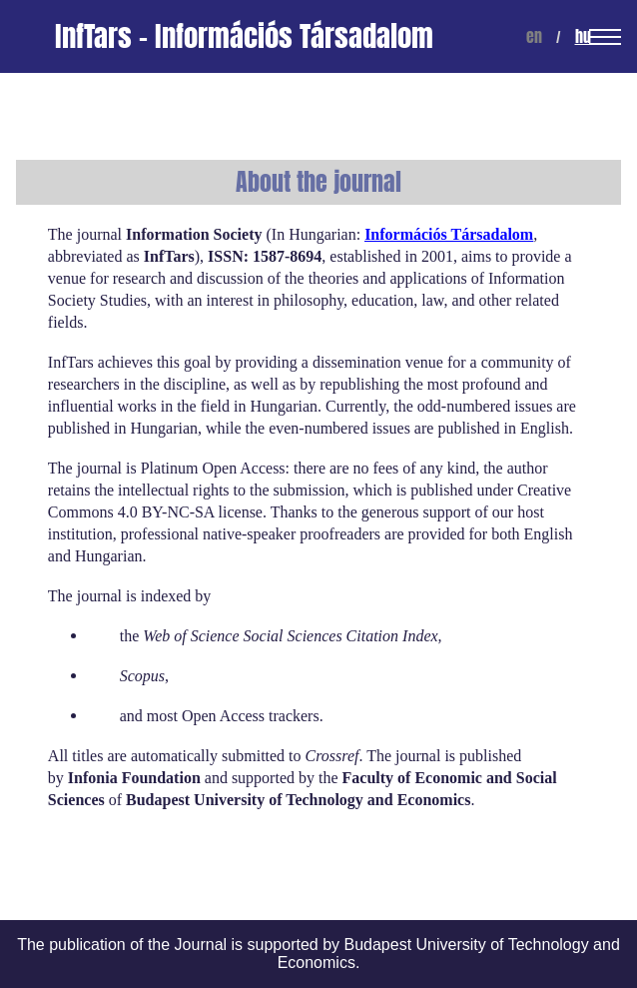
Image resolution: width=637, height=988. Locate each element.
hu (583, 36)
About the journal (318, 182)
